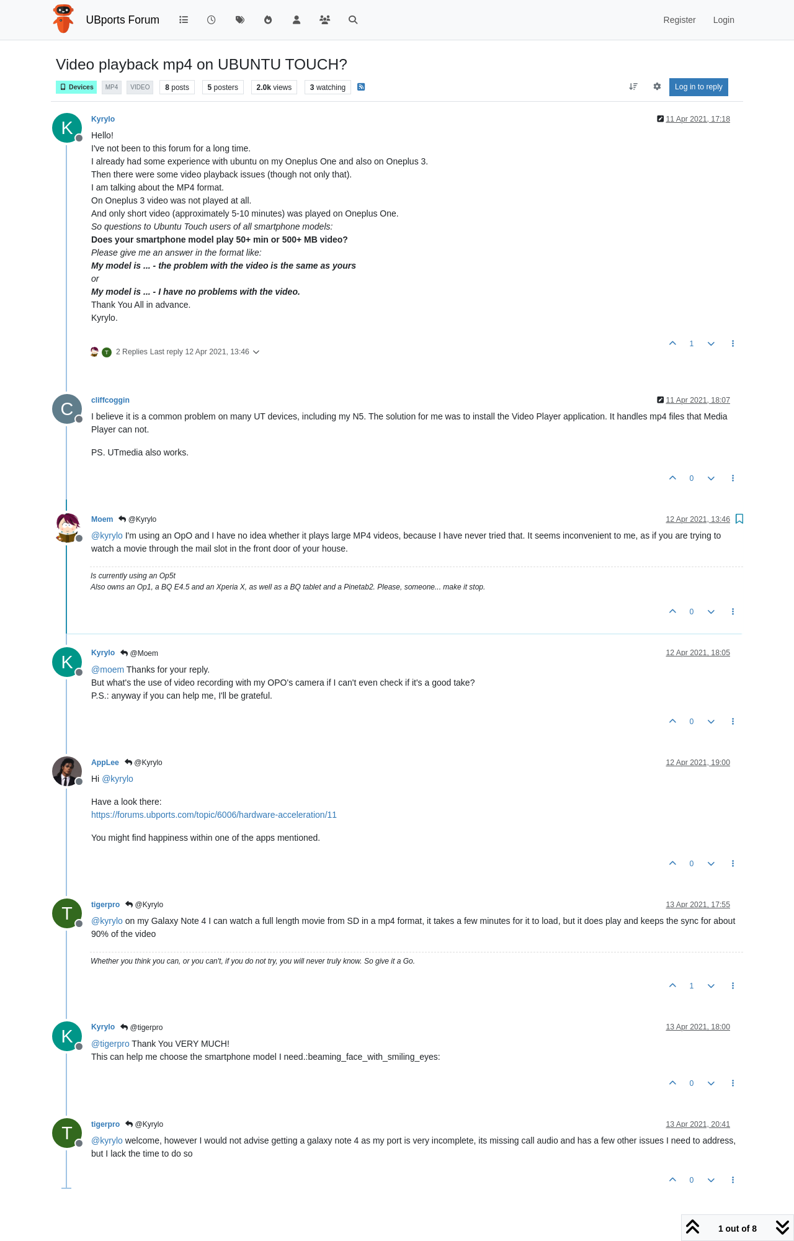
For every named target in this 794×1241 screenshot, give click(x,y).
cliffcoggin (110, 400)
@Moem (139, 653)
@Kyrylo (137, 519)
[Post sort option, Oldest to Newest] (633, 87)
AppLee (105, 762)
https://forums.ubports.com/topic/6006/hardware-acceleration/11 (214, 815)
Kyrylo (103, 119)
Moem (102, 519)
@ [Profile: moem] (107, 669)
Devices (76, 87)
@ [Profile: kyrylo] (107, 535)
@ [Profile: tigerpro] (110, 1044)
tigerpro (105, 904)
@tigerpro (141, 1027)
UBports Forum (123, 20)
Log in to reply (699, 87)
